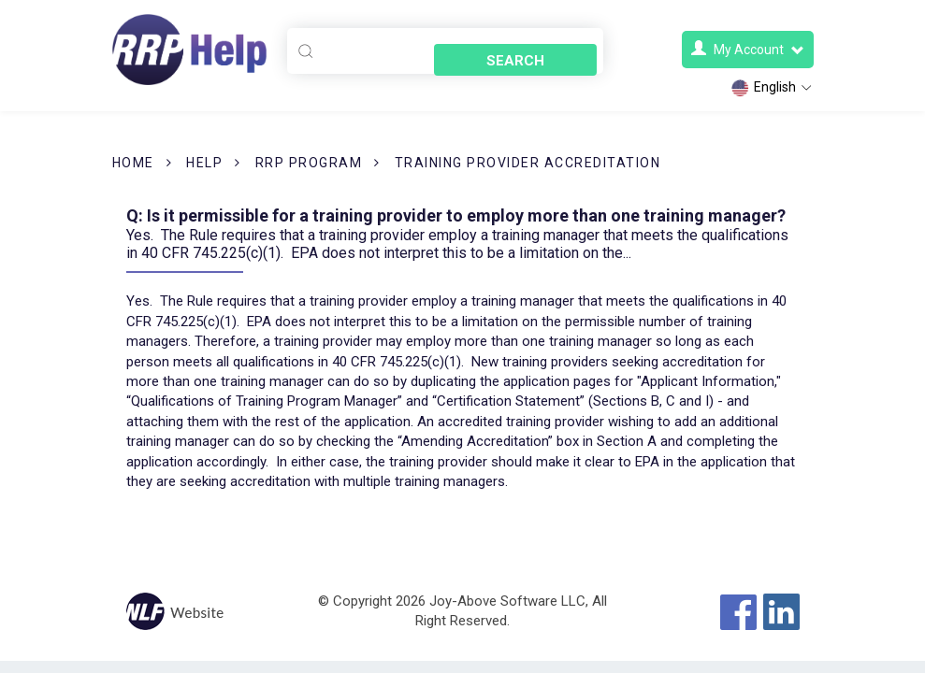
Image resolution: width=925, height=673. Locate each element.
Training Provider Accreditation (528, 162)
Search (519, 52)
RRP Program (309, 162)
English (772, 88)
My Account (747, 49)
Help (204, 162)
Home (133, 162)
